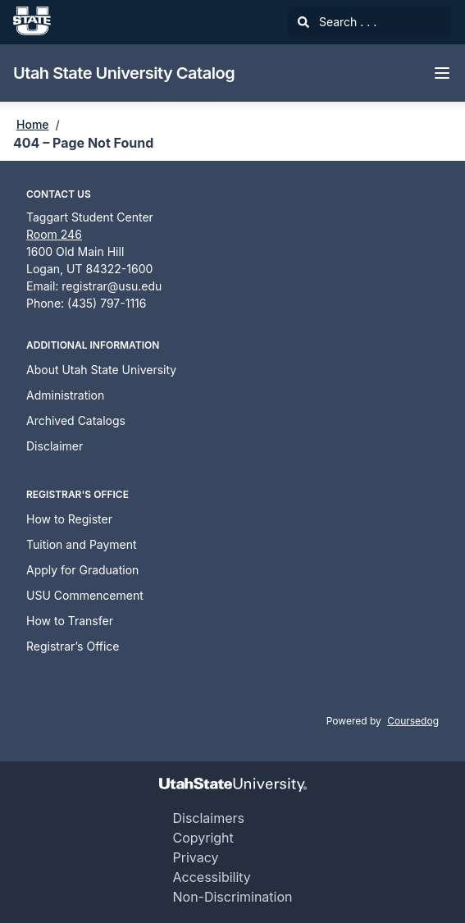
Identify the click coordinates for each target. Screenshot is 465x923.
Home (32, 124)
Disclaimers (208, 818)
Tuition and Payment (81, 544)
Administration (65, 395)
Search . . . (337, 22)
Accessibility (211, 877)
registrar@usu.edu (112, 286)
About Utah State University (101, 370)
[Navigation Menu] (442, 73)
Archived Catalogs (75, 420)
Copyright (202, 837)
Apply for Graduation (82, 570)
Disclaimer (54, 446)
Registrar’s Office (73, 646)
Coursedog (413, 721)
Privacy (195, 857)
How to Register (69, 519)
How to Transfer (69, 621)
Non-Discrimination (232, 897)
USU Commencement (85, 595)
